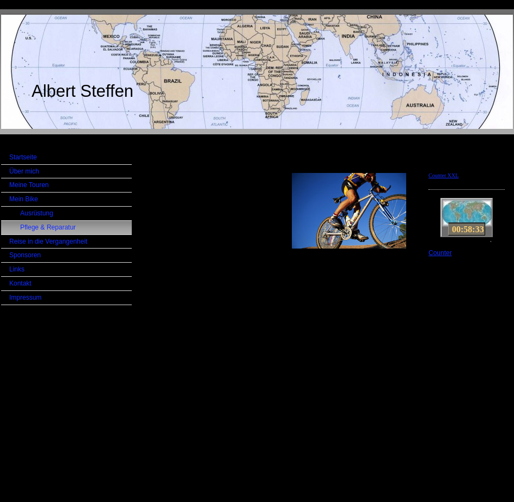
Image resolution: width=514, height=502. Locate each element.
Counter (440, 253)
